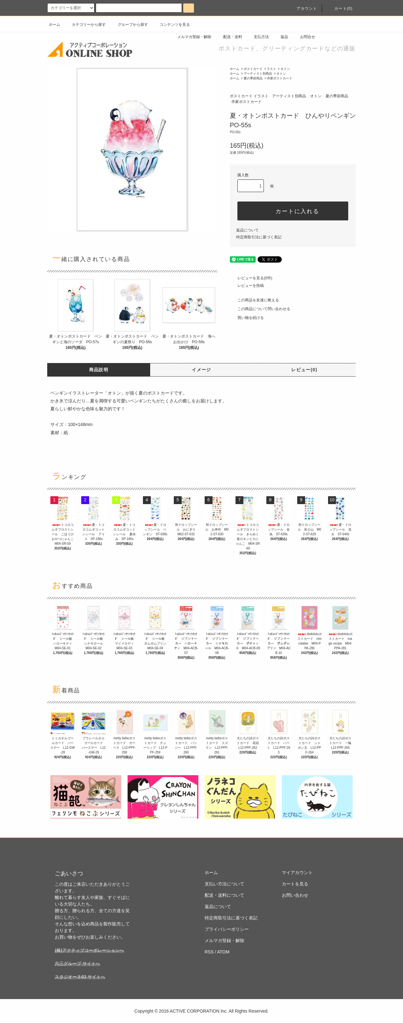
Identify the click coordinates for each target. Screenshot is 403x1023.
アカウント (303, 8)
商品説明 (99, 369)
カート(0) (340, 8)
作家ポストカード (279, 78)
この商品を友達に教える (254, 300)
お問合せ (303, 37)
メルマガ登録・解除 (190, 37)
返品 (280, 37)
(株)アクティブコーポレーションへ (89, 950)
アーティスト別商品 (258, 73)
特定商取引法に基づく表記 (258, 237)
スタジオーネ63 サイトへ (80, 976)
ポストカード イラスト (260, 69)
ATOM (223, 951)
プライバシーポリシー (227, 929)
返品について (247, 230)
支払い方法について (224, 883)
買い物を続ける (247, 317)
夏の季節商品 (253, 78)
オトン (285, 69)
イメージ (201, 369)
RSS (209, 951)
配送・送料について (224, 895)
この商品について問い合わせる (260, 309)
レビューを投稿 (247, 285)
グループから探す (129, 24)
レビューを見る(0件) (251, 278)
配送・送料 (229, 37)
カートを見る (295, 883)
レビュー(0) (304, 369)
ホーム (54, 24)
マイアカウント (297, 872)
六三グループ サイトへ (77, 963)
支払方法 (257, 37)
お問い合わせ (295, 895)
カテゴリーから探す (85, 24)
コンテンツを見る (171, 24)
